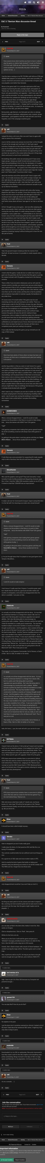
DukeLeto (10, 606)
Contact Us (27, 1144)
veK (8, 129)
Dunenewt (6, 26)
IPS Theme (12, 1144)
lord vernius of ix (13, 973)
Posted (13, 51)
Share (10, 1126)
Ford (8, 244)
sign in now (39, 1104)
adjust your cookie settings (10, 1152)
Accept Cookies (7, 1160)
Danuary (10, 266)
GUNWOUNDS (12, 411)
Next (38, 41)
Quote (6, 125)
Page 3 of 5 (22, 41)
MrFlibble (10, 739)
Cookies (34, 1144)
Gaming (13, 28)
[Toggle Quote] (4, 56)
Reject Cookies (20, 1160)
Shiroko (9, 837)
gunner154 (11, 997)
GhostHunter (11, 470)
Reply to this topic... (11, 1116)
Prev (6, 41)
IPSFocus (18, 1144)
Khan (8, 819)
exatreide (10, 1045)
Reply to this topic (22, 35)
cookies (11, 1150)
